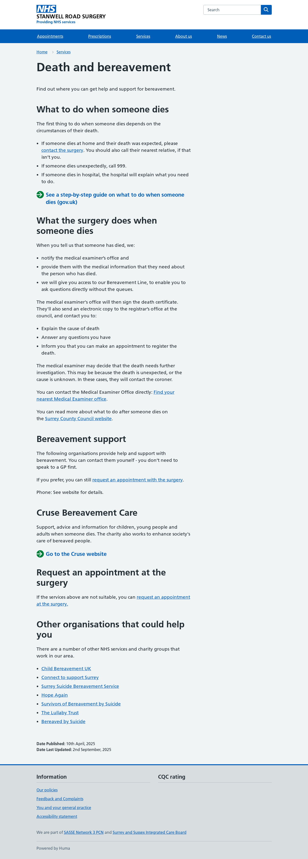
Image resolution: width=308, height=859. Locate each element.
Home (42, 51)
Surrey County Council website (78, 418)
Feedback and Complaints (60, 798)
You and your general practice (64, 807)
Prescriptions (99, 36)
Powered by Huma (53, 848)
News (222, 36)
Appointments (50, 36)
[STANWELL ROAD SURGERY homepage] (71, 14)
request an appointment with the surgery (137, 480)
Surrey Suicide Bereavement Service (80, 686)
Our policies (47, 789)
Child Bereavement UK (66, 668)
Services (143, 36)
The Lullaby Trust (60, 713)
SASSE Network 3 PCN (84, 832)
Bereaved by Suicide (63, 721)
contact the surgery (62, 150)
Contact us (261, 36)
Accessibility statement (57, 816)
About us (183, 36)
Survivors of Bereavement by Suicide (81, 704)
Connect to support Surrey (70, 677)
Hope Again (54, 695)
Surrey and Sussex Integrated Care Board (149, 832)
